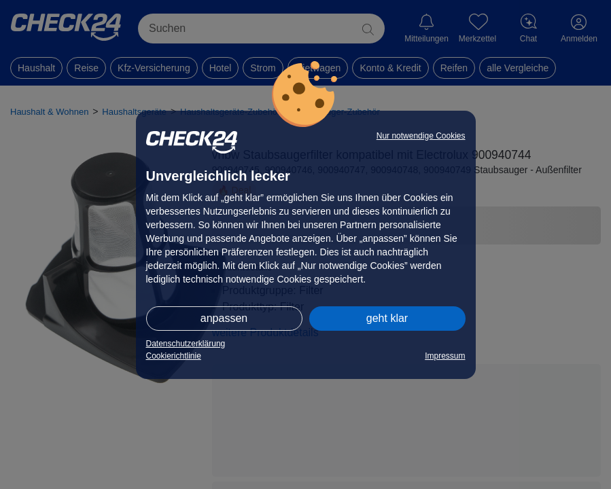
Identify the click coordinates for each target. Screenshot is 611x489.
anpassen (223, 318)
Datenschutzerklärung (186, 343)
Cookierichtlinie (173, 356)
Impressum (445, 356)
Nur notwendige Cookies (421, 136)
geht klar (387, 318)
